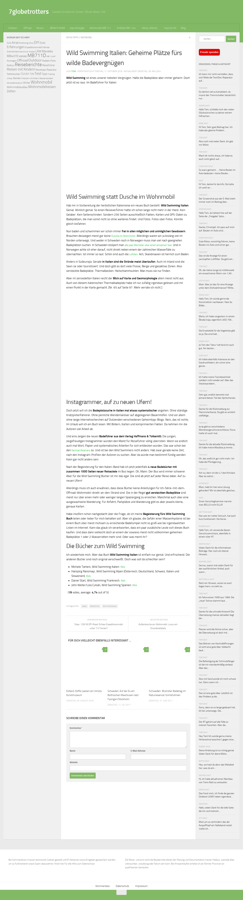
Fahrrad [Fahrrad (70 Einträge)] (45, 47)
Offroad (27, 28)
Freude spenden (209, 52)
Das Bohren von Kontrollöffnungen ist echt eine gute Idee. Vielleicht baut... (216, 647)
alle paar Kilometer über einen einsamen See (152, 244)
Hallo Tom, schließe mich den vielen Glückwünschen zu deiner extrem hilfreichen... (216, 113)
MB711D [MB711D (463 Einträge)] (37, 55)
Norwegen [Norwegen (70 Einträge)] (12, 60)
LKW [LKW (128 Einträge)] (38, 51)
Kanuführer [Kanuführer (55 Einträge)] (24, 52)
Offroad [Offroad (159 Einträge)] (22, 60)
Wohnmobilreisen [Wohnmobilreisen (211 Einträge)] (42, 86)
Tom (73, 71)
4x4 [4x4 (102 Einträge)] (9, 42)
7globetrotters (28, 11)
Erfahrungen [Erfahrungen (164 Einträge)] (16, 47)
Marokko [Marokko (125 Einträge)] (47, 51)
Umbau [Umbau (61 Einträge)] (9, 78)
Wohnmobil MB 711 (100, 28)
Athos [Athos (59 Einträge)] (31, 43)
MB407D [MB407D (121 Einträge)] (12, 56)
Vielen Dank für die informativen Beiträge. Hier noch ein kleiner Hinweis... (215, 551)
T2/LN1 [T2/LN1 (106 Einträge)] (25, 73)
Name (72, 755)
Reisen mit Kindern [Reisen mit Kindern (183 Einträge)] (21, 69)
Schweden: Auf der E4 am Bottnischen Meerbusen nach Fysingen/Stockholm (124, 699)
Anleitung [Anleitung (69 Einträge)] (23, 43)
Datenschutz (122, 886)
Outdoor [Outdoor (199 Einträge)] (35, 60)
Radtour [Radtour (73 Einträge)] (10, 65)
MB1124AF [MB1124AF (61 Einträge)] (51, 56)
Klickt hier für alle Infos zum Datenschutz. (74, 863)
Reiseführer (95, 611)
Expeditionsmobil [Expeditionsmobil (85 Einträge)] (33, 47)
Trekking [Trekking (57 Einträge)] (51, 74)
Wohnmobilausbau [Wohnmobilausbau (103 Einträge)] (17, 87)
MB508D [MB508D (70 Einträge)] (23, 56)
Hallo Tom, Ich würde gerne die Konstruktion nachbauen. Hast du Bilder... (215, 302)
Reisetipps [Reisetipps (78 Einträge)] (41, 69)
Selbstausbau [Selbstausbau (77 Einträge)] (13, 74)
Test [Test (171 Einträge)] (37, 74)
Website (74, 766)
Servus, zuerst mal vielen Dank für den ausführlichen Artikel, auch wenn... (216, 568)
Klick (123, 571)
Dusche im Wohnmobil (125, 235)
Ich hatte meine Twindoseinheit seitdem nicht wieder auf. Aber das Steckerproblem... (216, 380)
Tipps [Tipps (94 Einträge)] (44, 73)
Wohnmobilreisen (110, 611)
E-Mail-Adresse (138, 755)
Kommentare (103, 886)
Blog (183, 28)
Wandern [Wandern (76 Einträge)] (17, 78)
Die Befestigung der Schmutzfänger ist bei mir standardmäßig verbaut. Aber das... (217, 664)
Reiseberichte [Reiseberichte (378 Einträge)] (28, 64)
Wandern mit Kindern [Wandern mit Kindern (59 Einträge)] (30, 78)
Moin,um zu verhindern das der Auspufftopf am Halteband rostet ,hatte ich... (215, 825)
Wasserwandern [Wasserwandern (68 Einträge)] (46, 78)
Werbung (87, 37)
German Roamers (82, 454)
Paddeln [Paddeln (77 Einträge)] (46, 60)
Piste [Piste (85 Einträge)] (53, 60)
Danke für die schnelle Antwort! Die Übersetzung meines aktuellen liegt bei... (216, 615)
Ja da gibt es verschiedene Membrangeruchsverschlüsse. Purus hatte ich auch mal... (217, 430)
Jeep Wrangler (77, 28)
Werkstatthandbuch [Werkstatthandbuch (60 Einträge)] (15, 83)
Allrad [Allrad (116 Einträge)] (15, 42)
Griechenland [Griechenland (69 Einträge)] (13, 51)
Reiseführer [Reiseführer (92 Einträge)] (48, 65)
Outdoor (12, 28)
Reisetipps (72, 37)
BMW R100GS (57, 28)
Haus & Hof (170, 28)
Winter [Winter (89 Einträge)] (26, 82)
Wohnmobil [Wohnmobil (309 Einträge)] (41, 82)
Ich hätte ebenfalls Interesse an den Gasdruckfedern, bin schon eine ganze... (217, 362)
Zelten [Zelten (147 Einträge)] (11, 91)
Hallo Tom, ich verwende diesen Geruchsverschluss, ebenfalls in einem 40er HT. (215, 533)
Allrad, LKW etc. (150, 28)
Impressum (141, 886)
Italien (84, 611)
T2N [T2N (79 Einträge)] (32, 74)
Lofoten (134, 254)
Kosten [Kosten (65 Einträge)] (32, 51)
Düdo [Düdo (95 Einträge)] (42, 42)
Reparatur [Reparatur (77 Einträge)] (52, 69)
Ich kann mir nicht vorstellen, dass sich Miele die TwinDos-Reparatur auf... (216, 77)
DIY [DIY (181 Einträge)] (36, 42)
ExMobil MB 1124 (126, 28)
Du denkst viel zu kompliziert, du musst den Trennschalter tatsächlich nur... (217, 95)
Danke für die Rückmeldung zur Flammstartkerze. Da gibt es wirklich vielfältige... (217, 412)
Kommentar (76, 732)
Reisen (40, 28)
